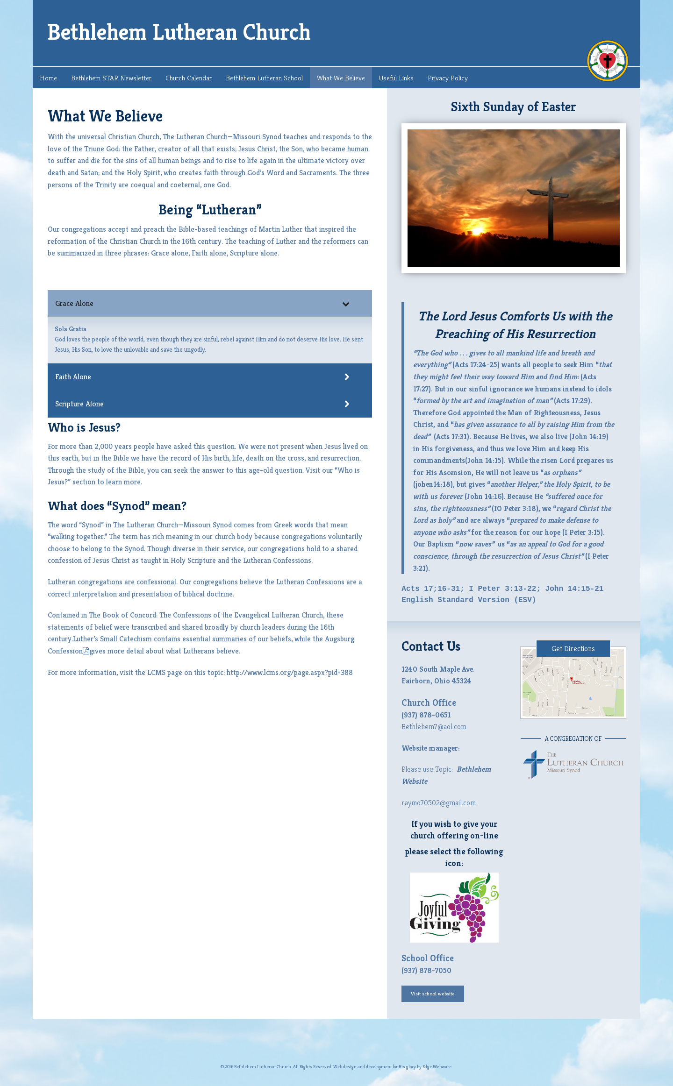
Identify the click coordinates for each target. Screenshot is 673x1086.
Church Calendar (188, 77)
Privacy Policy (448, 77)
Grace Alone (202, 303)
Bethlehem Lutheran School (264, 77)
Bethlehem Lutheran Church (179, 32)
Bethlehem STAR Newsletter (111, 77)
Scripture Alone (202, 404)
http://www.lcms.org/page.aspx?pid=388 (290, 672)
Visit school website (433, 993)
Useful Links (396, 77)
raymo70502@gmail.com (438, 803)
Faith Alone (202, 377)
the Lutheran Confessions (271, 560)
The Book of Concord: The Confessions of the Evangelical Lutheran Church (206, 615)
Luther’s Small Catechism (112, 639)
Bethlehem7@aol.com (433, 726)
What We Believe (341, 77)
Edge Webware (436, 1067)
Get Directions (573, 648)
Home (48, 77)
